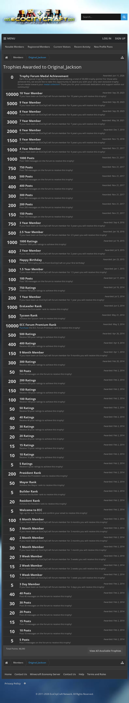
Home (8, 674)
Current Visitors (62, 46)
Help (81, 674)
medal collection (52, 84)
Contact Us (21, 674)
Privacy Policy (13, 683)
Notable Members (14, 46)
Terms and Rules (96, 674)
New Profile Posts (103, 46)
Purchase (24, 327)
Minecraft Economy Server (45, 674)
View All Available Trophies (105, 650)
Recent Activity (82, 46)
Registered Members (39, 46)
